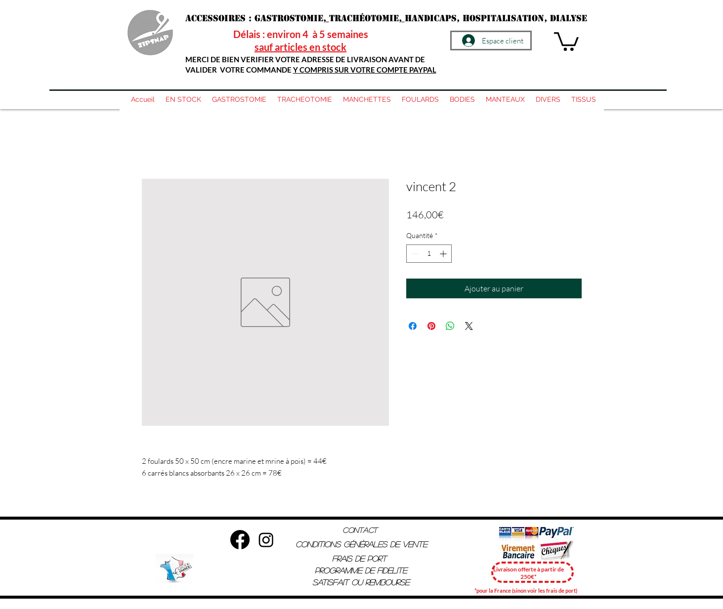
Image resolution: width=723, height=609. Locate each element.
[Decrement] (414, 253)
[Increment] (444, 253)
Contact (359, 529)
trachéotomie (364, 18)
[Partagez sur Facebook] (413, 326)
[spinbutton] (429, 253)
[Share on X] (469, 326)
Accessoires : (220, 18)
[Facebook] (240, 539)
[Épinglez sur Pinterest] (431, 326)
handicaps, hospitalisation (474, 18)
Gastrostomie (289, 18)
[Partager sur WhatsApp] (450, 326)
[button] (566, 40)
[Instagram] (266, 539)
